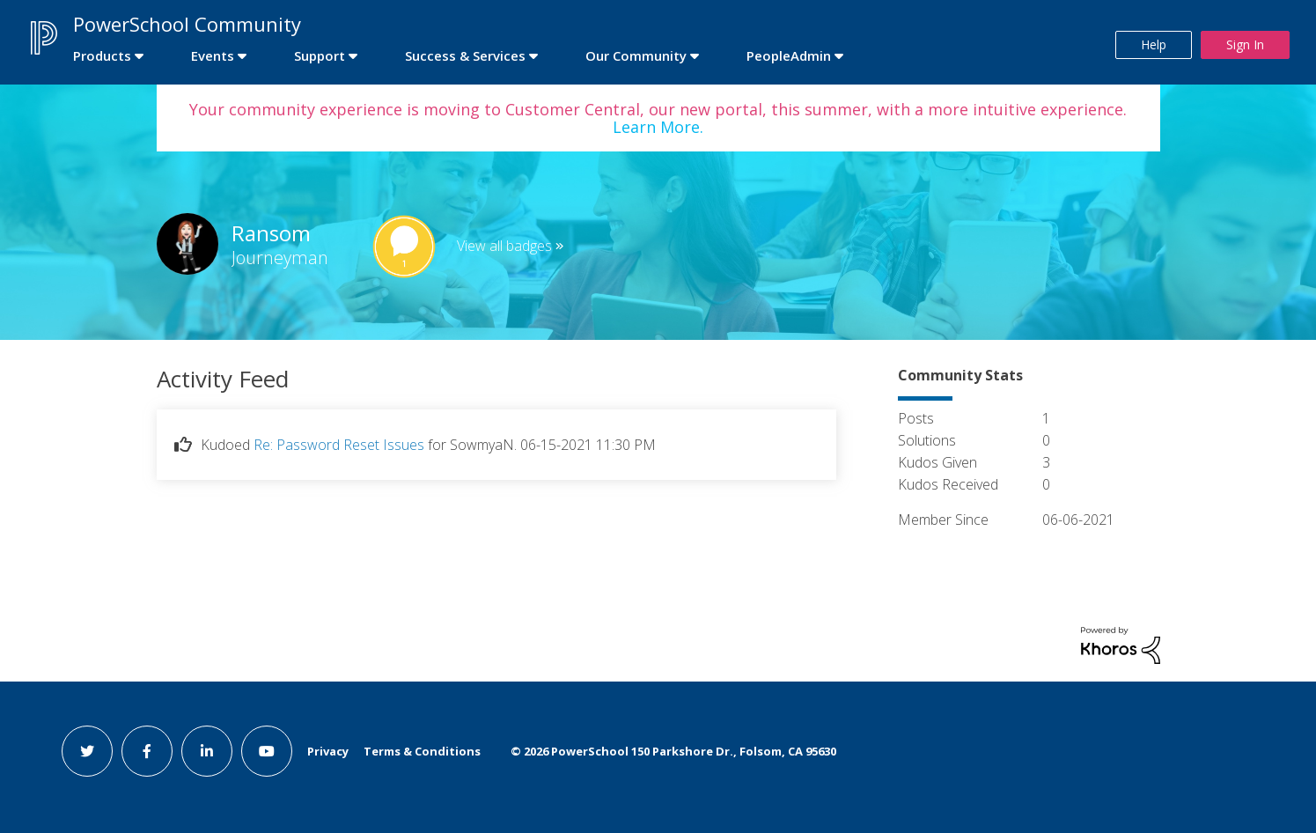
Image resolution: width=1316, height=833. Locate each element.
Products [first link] (102, 55)
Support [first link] (319, 55)
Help (1153, 44)
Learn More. (658, 126)
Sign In (1245, 44)
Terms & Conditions (422, 751)
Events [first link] (212, 55)
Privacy (328, 751)
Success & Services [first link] (465, 55)
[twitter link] (87, 751)
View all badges (504, 245)
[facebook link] (147, 751)
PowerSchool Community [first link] (187, 24)
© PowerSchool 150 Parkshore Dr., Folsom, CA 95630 (673, 751)
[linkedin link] (206, 751)
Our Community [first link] (636, 55)
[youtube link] (266, 751)
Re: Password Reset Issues (339, 444)
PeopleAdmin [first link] (788, 55)
